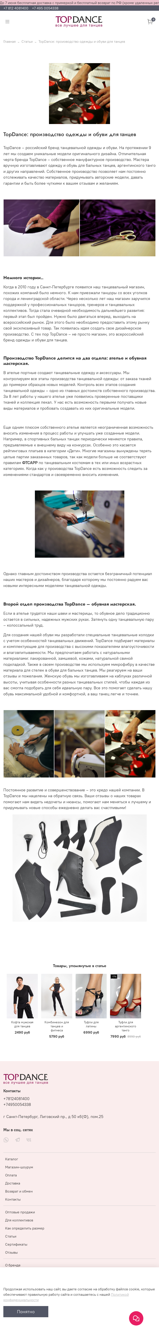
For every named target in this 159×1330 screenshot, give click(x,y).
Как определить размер (24, 1228)
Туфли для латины (91, 1024)
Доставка (12, 1183)
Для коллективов (19, 1220)
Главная (9, 41)
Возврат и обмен (19, 1191)
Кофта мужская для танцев (22, 1024)
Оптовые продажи (20, 1212)
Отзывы (11, 1252)
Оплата (11, 1175)
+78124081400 (16, 1098)
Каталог (11, 1159)
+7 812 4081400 (16, 8)
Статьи (27, 41)
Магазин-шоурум (19, 1167)
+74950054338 (17, 1104)
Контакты (13, 1199)
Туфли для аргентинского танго (125, 1026)
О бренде (13, 1265)
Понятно (26, 1311)
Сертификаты (16, 1244)
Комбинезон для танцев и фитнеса (57, 1026)
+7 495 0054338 (45, 8)
